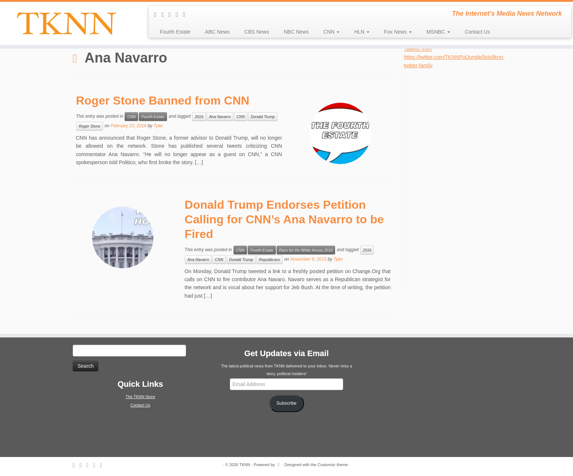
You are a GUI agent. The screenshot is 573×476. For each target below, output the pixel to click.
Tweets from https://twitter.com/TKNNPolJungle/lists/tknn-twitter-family (454, 57)
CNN (331, 32)
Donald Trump (263, 116)
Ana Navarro (220, 116)
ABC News (217, 32)
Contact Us (477, 32)
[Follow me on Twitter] (172, 14)
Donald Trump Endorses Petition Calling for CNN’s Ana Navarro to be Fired (284, 219)
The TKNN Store (140, 396)
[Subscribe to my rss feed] (158, 14)
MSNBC (438, 32)
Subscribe (287, 403)
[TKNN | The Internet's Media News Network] (66, 23)
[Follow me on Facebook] (179, 14)
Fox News (398, 32)
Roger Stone (89, 126)
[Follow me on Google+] (186, 14)
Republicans (269, 259)
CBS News (256, 32)
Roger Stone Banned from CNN (163, 100)
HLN (361, 32)
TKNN (244, 464)
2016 (199, 116)
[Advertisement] (458, 179)
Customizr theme (333, 464)
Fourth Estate (175, 32)
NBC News (296, 32)
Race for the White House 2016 (306, 250)
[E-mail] (165, 14)
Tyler (158, 125)
